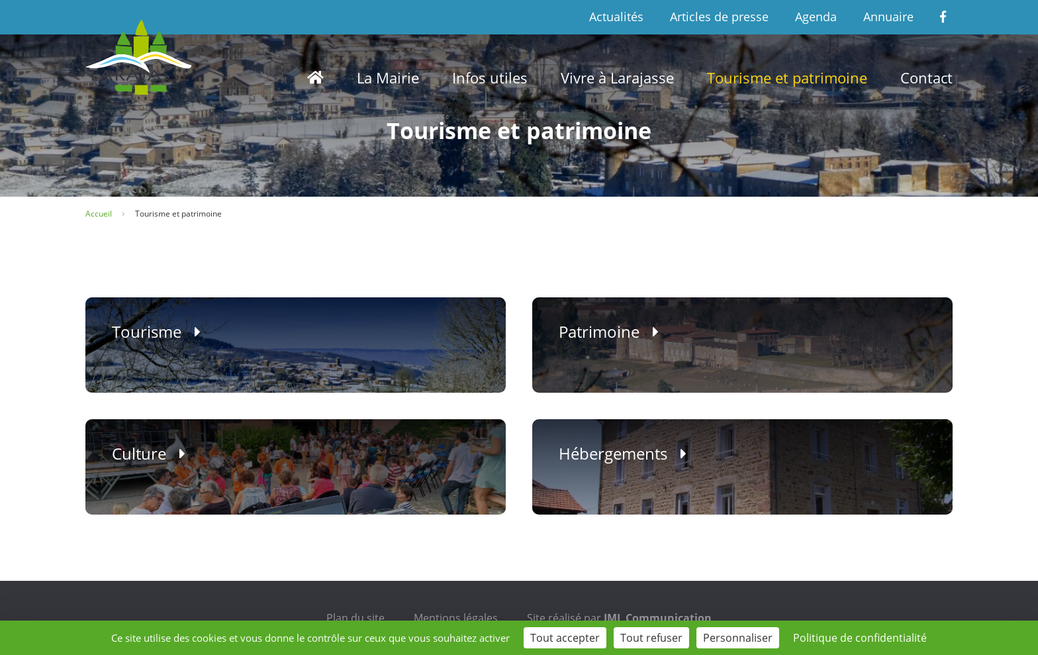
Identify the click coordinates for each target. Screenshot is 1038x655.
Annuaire (888, 17)
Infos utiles (490, 77)
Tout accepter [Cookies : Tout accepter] (565, 637)
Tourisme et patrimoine (787, 77)
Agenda (816, 17)
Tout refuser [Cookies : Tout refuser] (651, 637)
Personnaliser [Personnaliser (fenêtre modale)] (738, 637)
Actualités (616, 17)
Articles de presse (719, 17)
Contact (926, 77)
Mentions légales (456, 618)
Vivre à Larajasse (617, 77)
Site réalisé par (619, 618)
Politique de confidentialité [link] (860, 637)
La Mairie (388, 77)
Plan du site (355, 618)
